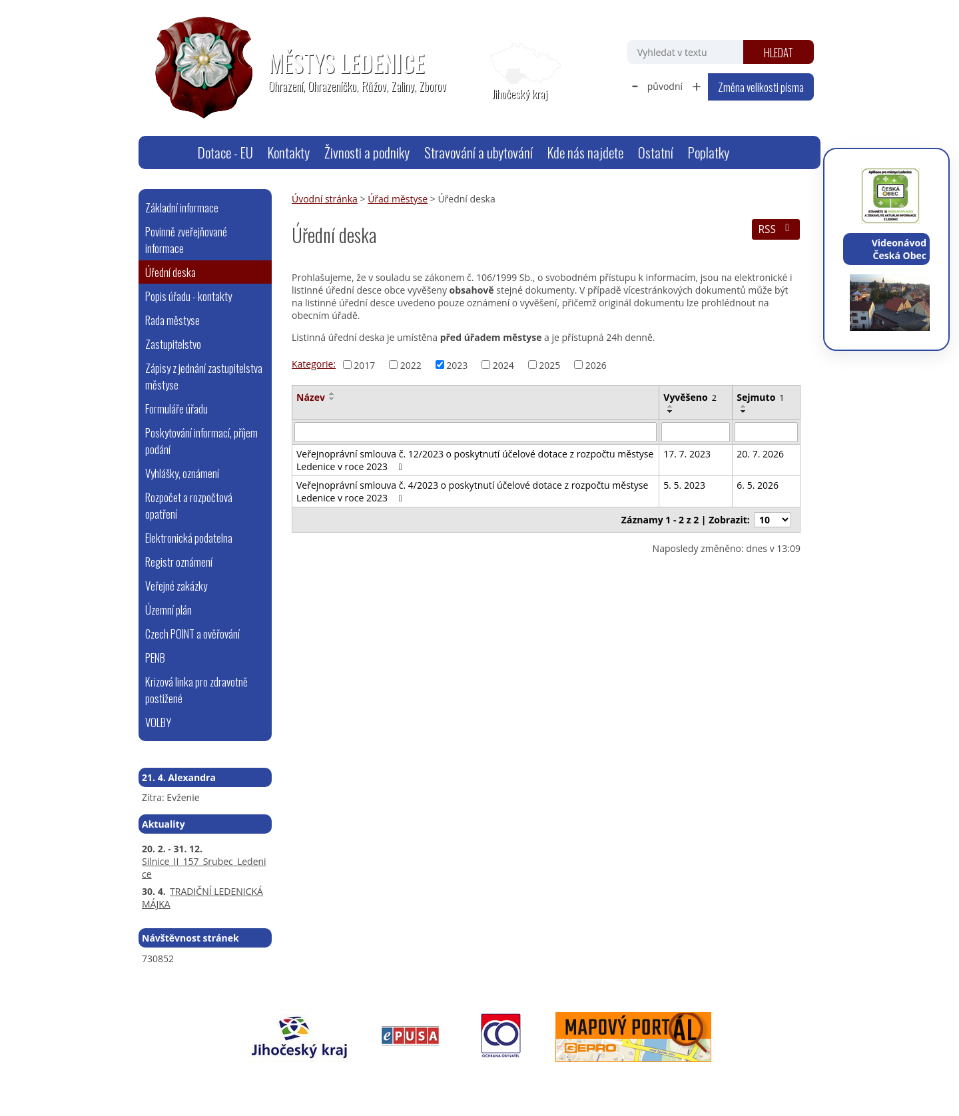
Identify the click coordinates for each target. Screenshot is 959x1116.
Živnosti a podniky (367, 152)
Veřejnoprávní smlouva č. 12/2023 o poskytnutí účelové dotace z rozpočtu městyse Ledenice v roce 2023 (474, 460)
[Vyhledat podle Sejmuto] (766, 432)
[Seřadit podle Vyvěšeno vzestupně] (670, 406)
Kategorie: (314, 364)
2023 (457, 364)
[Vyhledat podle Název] (475, 432)
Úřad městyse (398, 198)
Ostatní (655, 152)
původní (665, 86)
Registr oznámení (178, 561)
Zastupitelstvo (173, 344)
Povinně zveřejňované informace (186, 239)
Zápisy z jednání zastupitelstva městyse (203, 376)
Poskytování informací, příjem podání (201, 440)
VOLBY (158, 722)
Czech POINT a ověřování (192, 633)
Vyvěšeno (690, 397)
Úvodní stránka (173, 152)
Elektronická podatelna (188, 537)
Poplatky (708, 152)
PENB (155, 657)
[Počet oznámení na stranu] (772, 519)
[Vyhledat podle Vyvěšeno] (695, 432)
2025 (549, 364)
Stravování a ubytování (478, 152)
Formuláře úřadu (176, 408)
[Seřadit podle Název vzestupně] (332, 393)
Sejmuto (760, 397)
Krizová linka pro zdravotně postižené (196, 689)
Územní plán (168, 609)
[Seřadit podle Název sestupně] (332, 399)
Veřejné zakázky (176, 585)
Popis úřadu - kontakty (188, 296)
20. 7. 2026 (760, 453)
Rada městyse (172, 320)
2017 (364, 364)
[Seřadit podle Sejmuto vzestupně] (744, 406)
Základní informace (181, 207)
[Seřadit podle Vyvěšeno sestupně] (670, 411)
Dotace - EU (225, 152)
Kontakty (289, 152)
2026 (596, 364)
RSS (775, 229)
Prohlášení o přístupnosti (444, 1080)
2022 (411, 364)
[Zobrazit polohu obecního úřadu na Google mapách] (519, 72)
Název (310, 397)
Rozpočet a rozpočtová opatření (188, 505)
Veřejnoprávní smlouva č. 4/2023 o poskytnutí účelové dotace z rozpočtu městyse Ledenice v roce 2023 (472, 491)
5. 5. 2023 (684, 485)
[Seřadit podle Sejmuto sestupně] (744, 411)
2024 (503, 364)
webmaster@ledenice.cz (268, 1080)
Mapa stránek (355, 1080)
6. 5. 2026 (758, 485)
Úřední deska (170, 272)
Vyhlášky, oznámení (182, 473)
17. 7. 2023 (687, 453)
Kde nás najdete (585, 152)
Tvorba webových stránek (670, 1080)
